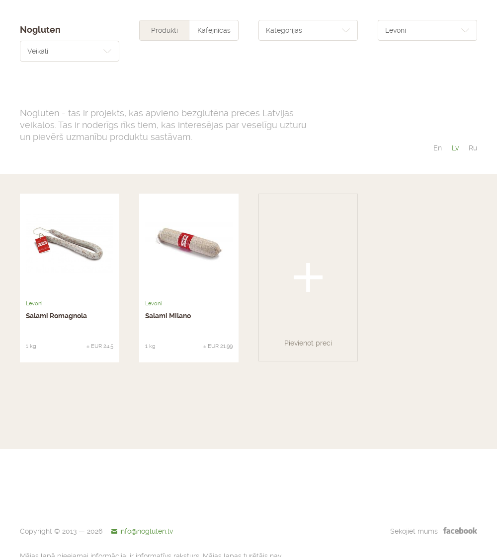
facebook (460, 530)
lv (455, 148)
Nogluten (40, 30)
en (437, 148)
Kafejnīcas (214, 30)
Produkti (164, 30)
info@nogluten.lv (146, 531)
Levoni (34, 303)
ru (473, 148)
